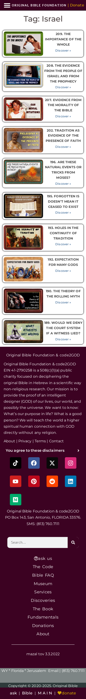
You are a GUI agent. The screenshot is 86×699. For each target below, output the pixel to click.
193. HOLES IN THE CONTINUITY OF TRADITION (63, 233)
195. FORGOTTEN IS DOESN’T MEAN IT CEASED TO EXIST (63, 201)
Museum (43, 583)
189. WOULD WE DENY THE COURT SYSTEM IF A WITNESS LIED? (63, 328)
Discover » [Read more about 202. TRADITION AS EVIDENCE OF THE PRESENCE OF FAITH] (63, 147)
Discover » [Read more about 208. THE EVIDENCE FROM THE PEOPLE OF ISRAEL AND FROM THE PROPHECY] (63, 87)
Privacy (25, 441)
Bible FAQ (43, 575)
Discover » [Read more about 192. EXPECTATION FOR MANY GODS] (63, 270)
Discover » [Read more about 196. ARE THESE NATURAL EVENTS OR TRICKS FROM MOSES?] (63, 183)
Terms (40, 441)
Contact (56, 441)
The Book (43, 608)
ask (13, 693)
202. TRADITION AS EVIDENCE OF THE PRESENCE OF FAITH (63, 135)
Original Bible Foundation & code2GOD (43, 355)
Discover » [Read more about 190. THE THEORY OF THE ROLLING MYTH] (63, 302)
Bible (27, 693)
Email (53, 671)
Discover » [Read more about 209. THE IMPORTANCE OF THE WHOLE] (63, 50)
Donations (43, 625)
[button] (7, 5)
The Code (43, 566)
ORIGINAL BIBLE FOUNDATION (39, 5)
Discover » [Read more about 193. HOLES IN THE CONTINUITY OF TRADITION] (63, 244)
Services (43, 591)
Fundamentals (43, 617)
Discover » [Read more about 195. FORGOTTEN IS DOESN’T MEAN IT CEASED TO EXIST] (63, 212)
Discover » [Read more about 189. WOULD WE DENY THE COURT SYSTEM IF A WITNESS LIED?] (63, 339)
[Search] (73, 542)
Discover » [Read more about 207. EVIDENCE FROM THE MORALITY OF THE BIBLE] (63, 116)
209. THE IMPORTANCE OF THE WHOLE (63, 39)
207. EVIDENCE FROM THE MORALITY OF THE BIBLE (63, 105)
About (9, 441)
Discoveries (43, 600)
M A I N (45, 693)
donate (67, 693)
